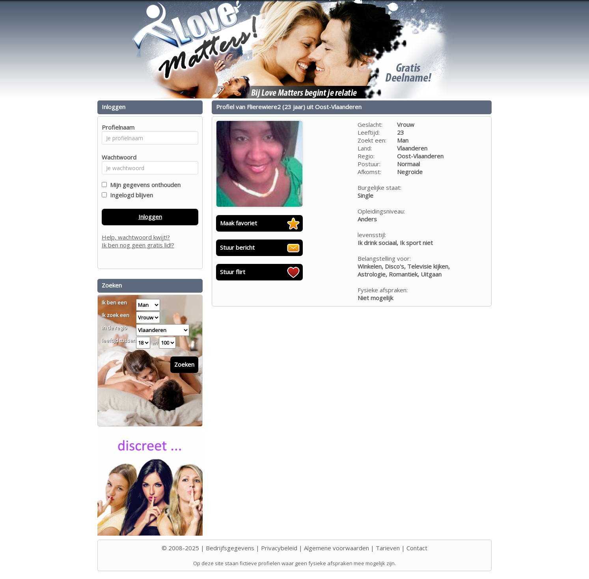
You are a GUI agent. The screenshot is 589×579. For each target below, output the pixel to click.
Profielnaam (117, 127)
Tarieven (388, 548)
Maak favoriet (238, 223)
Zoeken (184, 364)
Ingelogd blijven (130, 195)
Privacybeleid (279, 548)
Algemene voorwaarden (336, 548)
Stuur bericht (237, 247)
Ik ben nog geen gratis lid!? (138, 245)
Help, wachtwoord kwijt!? (136, 237)
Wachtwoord (117, 157)
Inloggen (150, 217)
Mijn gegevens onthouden (144, 185)
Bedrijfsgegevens (230, 548)
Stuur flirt (232, 272)
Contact (416, 548)
